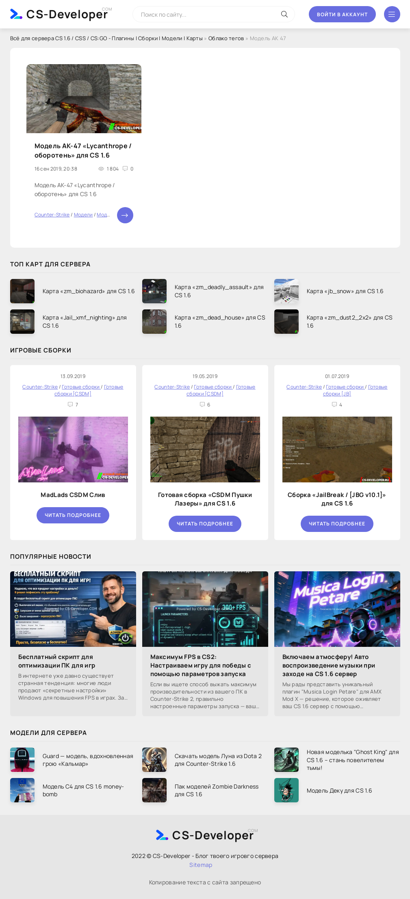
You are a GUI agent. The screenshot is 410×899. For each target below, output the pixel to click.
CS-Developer (67, 14)
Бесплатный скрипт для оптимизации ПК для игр (56, 661)
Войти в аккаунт (342, 14)
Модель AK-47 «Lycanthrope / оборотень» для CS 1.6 (83, 150)
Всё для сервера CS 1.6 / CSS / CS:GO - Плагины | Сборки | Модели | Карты (106, 38)
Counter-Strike (52, 214)
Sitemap (200, 865)
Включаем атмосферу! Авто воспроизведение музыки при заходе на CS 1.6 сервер (328, 665)
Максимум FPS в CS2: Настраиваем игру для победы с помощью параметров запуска (201, 665)
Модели (83, 214)
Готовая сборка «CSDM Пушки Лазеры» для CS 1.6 (205, 499)
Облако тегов (226, 38)
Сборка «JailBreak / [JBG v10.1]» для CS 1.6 (337, 499)
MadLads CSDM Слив (73, 495)
